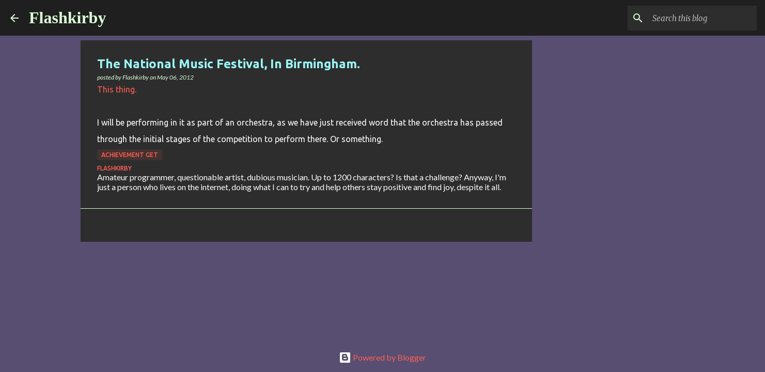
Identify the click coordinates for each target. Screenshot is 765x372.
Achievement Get (129, 154)
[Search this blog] (702, 18)
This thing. (116, 89)
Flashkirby (67, 17)
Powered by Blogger (382, 357)
